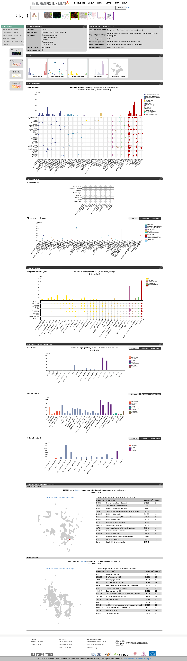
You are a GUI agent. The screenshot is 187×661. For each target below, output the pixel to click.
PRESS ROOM (36, 645)
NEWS (100, 3)
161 (89, 564)
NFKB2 (98, 503)
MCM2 (98, 605)
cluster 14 (78, 490)
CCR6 (98, 588)
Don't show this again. (143, 659)
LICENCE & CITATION (95, 645)
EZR (97, 602)
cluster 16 (82, 561)
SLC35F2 (99, 608)
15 (96, 497)
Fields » (128, 8)
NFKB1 (98, 508)
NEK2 (98, 574)
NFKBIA (99, 534)
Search (120, 8)
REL (97, 517)
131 (89, 492)
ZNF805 (99, 577)
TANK (98, 511)
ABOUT (91, 3)
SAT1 (98, 528)
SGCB (98, 599)
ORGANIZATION (65, 645)
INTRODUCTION (65, 642)
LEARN (109, 3)
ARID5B (99, 597)
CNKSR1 (99, 594)
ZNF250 (99, 580)
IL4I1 (98, 539)
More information (130, 659)
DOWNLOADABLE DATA (96, 642)
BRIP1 (98, 583)
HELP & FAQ (92, 648)
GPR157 (99, 531)
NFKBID (99, 520)
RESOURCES (79, 3)
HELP (124, 3)
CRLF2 (98, 522)
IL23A (98, 542)
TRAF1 (98, 506)
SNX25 (98, 611)
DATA (117, 3)
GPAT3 (98, 536)
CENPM (99, 591)
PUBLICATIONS (65, 648)
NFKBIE (99, 514)
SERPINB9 (100, 525)
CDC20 (98, 613)
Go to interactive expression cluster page (60, 497)
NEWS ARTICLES (38, 642)
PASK (98, 585)
